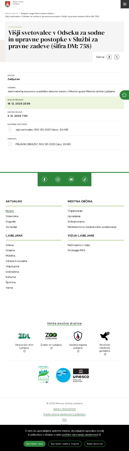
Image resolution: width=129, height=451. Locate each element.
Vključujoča (12, 266)
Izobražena (12, 271)
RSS (64, 419)
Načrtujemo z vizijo (79, 245)
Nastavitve (95, 443)
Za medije (11, 227)
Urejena (10, 250)
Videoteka (12, 216)
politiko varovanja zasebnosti (81, 434)
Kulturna (11, 277)
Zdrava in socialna (16, 261)
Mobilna (10, 255)
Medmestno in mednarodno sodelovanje (92, 227)
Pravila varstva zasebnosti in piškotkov (65, 414)
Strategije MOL (77, 250)
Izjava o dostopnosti (64, 408)
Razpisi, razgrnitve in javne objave (37, 13)
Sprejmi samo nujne (65, 443)
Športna (11, 282)
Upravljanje (74, 216)
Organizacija (75, 211)
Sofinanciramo (76, 221)
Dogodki (11, 221)
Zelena (10, 245)
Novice (10, 211)
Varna (9, 287)
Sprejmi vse (34, 443)
